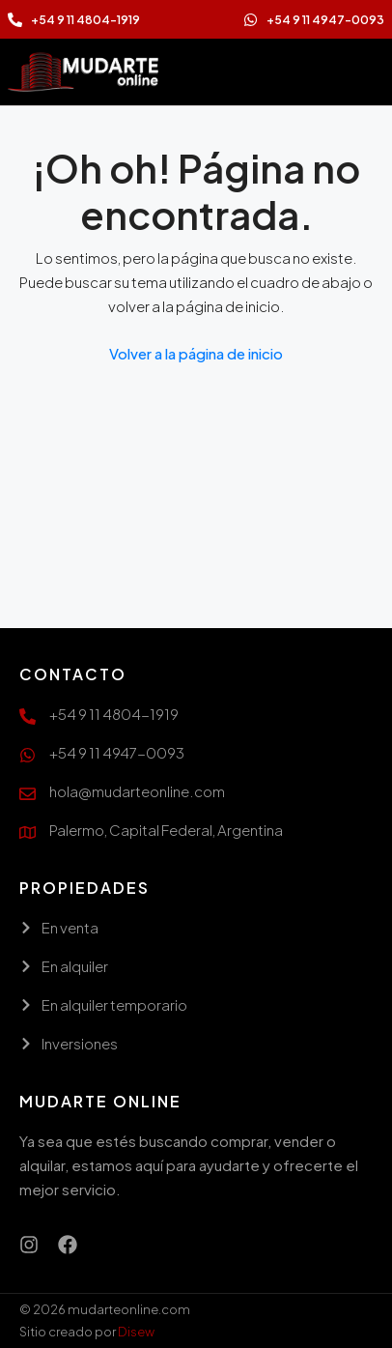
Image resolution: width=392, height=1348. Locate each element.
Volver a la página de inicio (196, 353)
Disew (136, 1331)
